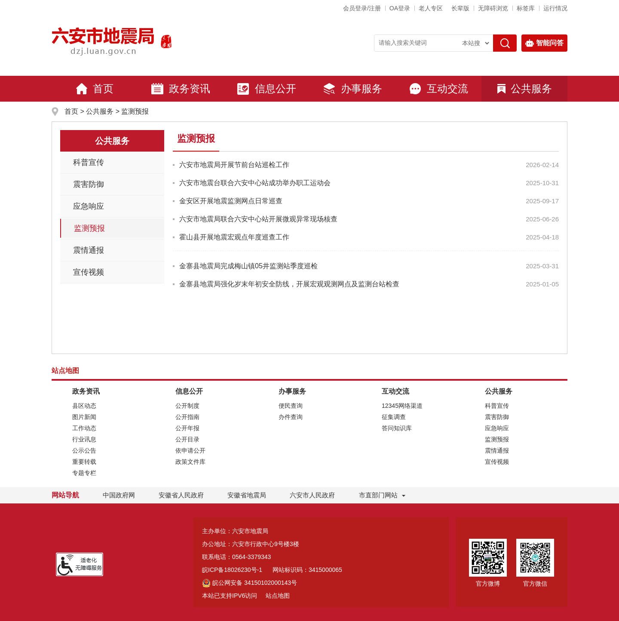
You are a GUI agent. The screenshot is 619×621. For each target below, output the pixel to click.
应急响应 (88, 206)
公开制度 (187, 405)
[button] (460, 8)
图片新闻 (84, 416)
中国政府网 (119, 495)
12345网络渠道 (402, 405)
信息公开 (266, 89)
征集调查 (394, 416)
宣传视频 (88, 272)
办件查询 (291, 416)
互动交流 (438, 89)
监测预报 (135, 111)
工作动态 (84, 428)
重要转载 (84, 461)
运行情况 (555, 8)
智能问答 (544, 43)
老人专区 (431, 8)
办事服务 (352, 89)
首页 (94, 89)
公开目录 (187, 439)
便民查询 (291, 405)
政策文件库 (190, 461)
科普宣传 (88, 162)
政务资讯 (180, 89)
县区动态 (84, 405)
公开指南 (187, 416)
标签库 (526, 8)
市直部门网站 (382, 495)
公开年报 (187, 428)
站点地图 (278, 595)
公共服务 (524, 88)
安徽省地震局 (246, 495)
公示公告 (84, 450)
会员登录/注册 (362, 8)
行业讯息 (84, 439)
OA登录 (399, 8)
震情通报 (88, 250)
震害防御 (88, 184)
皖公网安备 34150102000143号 (249, 582)
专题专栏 (84, 472)
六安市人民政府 (312, 495)
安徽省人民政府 (181, 495)
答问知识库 (397, 428)
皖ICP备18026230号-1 (232, 569)
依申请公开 (190, 450)
